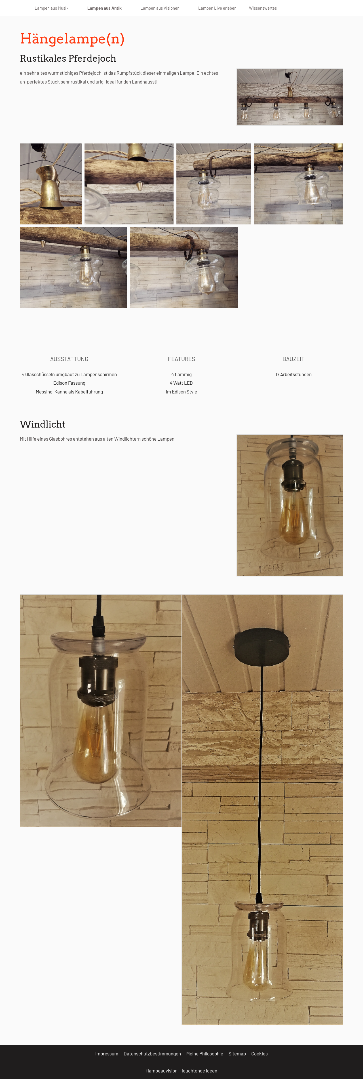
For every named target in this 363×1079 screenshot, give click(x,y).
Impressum (106, 1053)
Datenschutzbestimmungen (152, 1053)
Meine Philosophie (204, 1053)
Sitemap (237, 1053)
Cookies (259, 1053)
